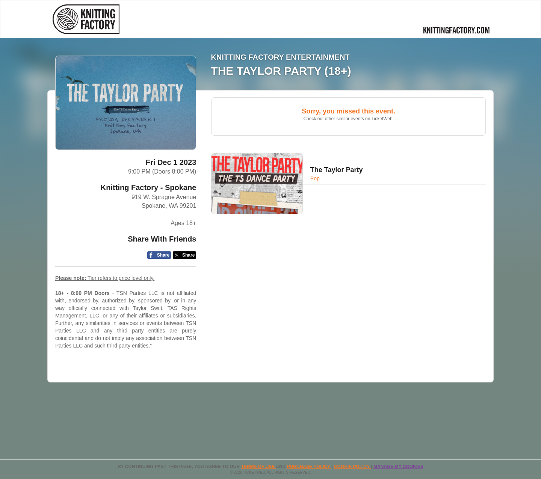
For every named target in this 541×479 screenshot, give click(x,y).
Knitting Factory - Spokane (148, 187)
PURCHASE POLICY (309, 466)
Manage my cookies (398, 466)
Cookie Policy (352, 466)
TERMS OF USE (258, 466)
